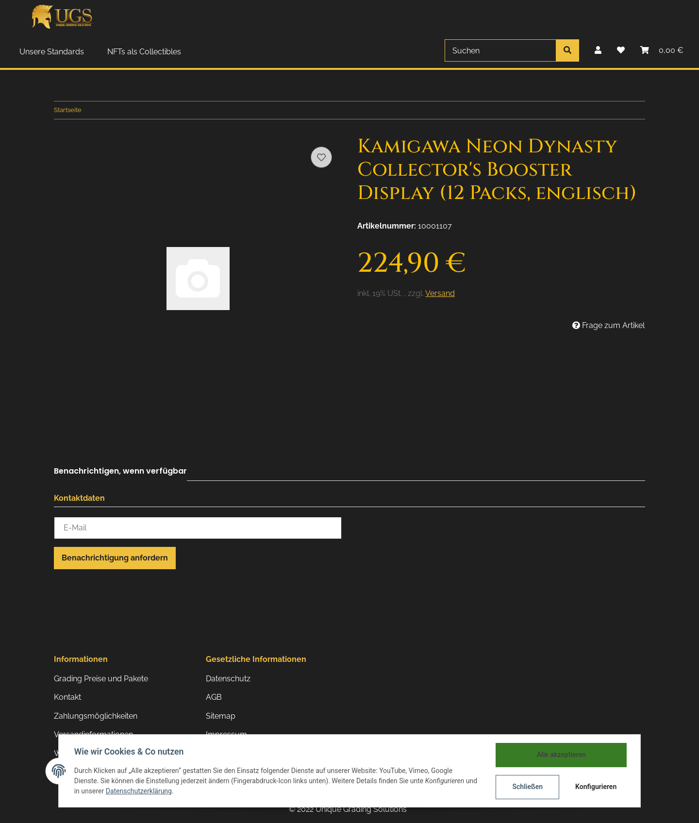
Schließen (527, 786)
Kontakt (67, 697)
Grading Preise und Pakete (101, 678)
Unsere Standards (51, 51)
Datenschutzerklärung (139, 791)
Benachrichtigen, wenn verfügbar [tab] (120, 471)
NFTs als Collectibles (144, 51)
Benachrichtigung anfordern (115, 557)
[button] (598, 50)
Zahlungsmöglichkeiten (95, 716)
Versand (440, 293)
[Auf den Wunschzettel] (321, 157)
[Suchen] (500, 50)
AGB (214, 697)
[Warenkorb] (661, 50)
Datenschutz (228, 678)
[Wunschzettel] (620, 50)
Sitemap (220, 716)
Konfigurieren (595, 786)
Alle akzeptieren (560, 754)
